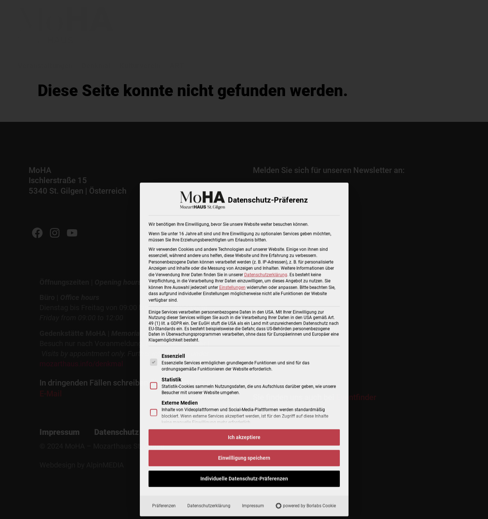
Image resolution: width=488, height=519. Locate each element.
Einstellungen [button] (232, 290)
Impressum (253, 508)
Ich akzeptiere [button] (244, 440)
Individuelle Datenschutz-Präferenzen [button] (244, 481)
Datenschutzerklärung (265, 277)
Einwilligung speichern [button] (244, 461)
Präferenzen (164, 508)
